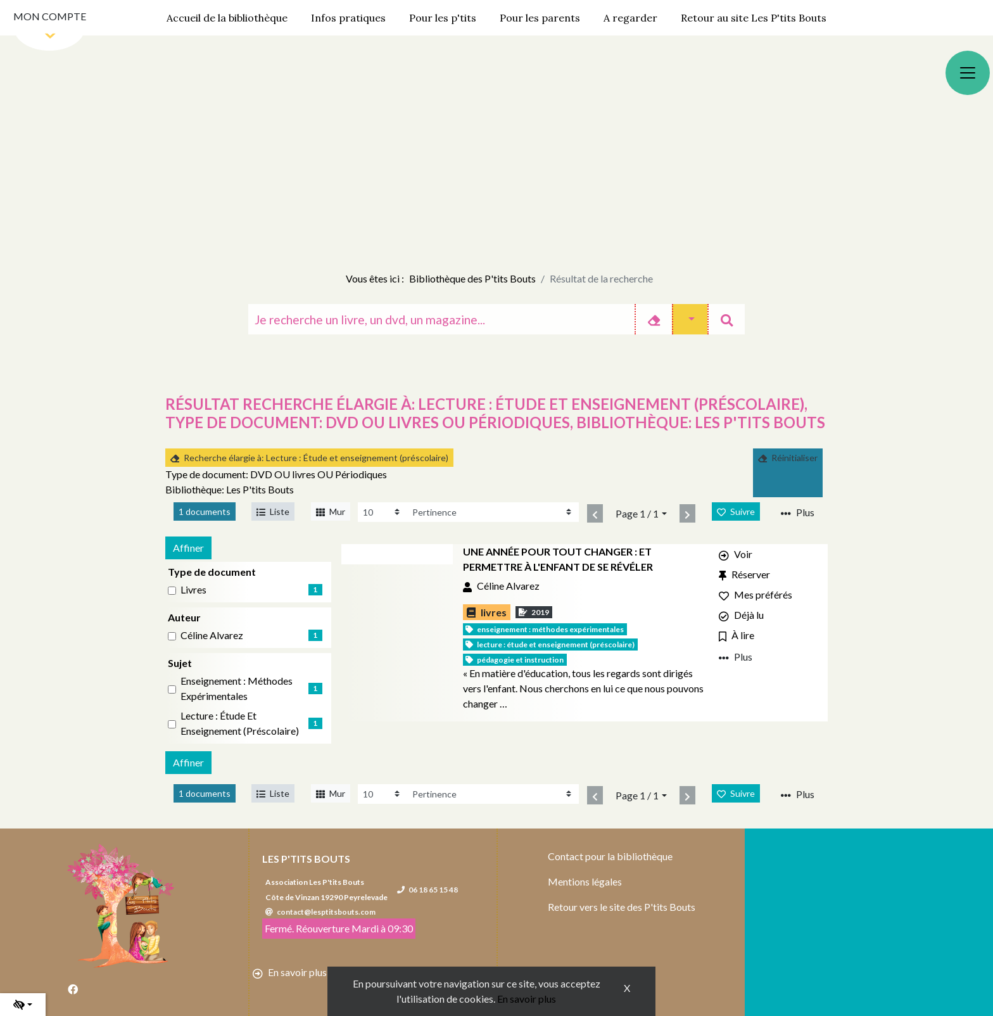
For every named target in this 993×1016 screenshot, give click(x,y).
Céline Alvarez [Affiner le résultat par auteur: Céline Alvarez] (211, 635)
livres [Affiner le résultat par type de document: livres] (193, 589)
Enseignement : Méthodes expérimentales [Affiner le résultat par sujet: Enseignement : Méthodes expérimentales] (236, 688)
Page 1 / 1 (637, 513)
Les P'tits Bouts (306, 859)
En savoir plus (526, 999)
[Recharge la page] (382, 512)
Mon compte (49, 16)
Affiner (188, 548)
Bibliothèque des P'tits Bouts (472, 278)
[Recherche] (441, 319)
